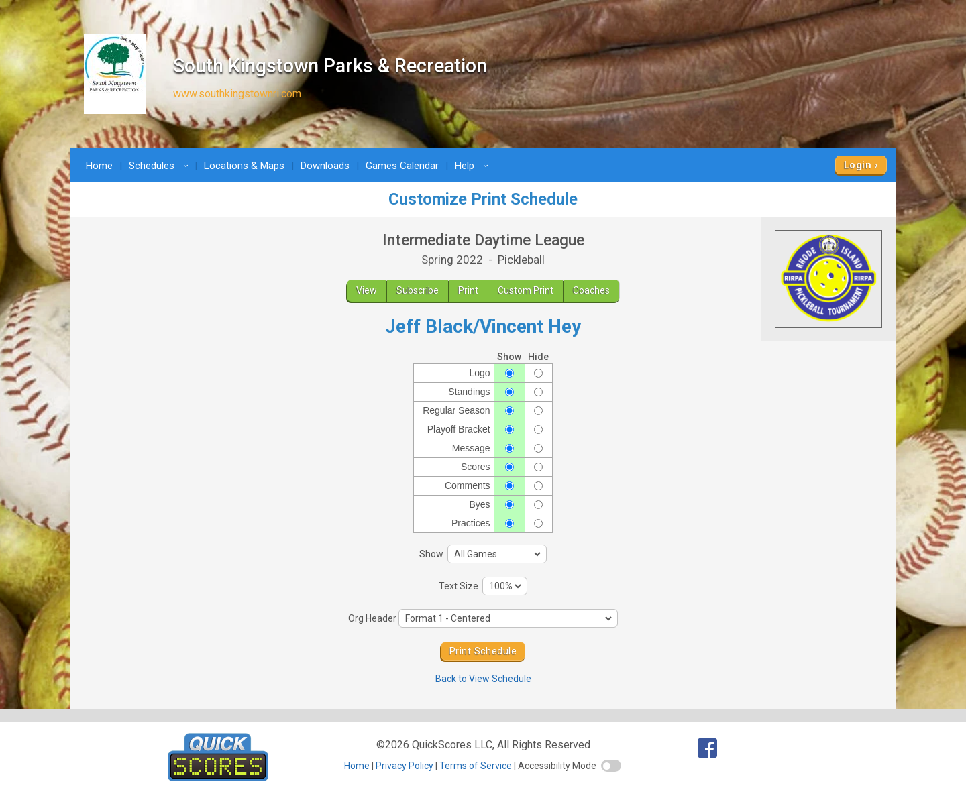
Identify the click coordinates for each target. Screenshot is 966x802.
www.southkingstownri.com (237, 93)
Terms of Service (475, 765)
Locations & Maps (244, 166)
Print (468, 290)
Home (99, 166)
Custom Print (525, 290)
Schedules (161, 166)
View (366, 290)
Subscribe (417, 290)
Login (857, 165)
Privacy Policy (404, 765)
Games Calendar (402, 166)
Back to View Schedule (483, 678)
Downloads (325, 166)
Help (473, 166)
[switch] (611, 766)
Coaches (591, 290)
